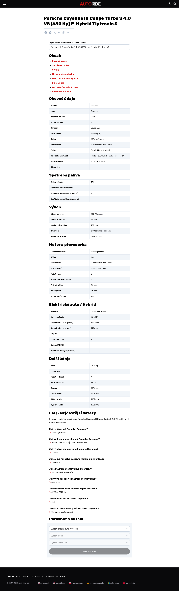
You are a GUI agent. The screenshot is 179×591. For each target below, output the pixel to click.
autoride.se (115, 582)
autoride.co (61, 582)
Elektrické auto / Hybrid (65, 78)
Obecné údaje (59, 61)
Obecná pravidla (14, 576)
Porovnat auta (89, 551)
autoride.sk (45, 582)
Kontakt (29, 576)
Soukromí (41, 576)
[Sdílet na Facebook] (46, 33)
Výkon (55, 70)
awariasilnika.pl (78, 582)
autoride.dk (130, 582)
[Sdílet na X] (55, 33)
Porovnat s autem (61, 91)
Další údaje (58, 83)
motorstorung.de (97, 582)
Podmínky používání (59, 576)
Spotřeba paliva (60, 65)
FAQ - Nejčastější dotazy (65, 87)
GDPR (75, 576)
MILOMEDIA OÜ (24, 582)
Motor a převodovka (63, 74)
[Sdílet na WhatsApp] (64, 33)
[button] (4, 3)
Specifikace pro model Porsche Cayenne (68, 43)
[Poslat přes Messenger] (50, 33)
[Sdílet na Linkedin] (59, 33)
